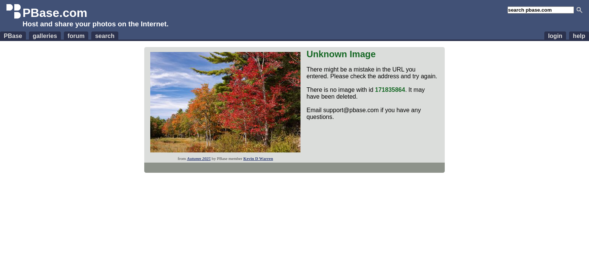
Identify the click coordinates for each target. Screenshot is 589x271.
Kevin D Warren (258, 158)
